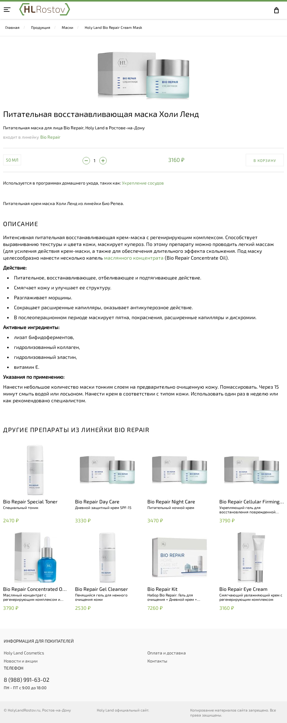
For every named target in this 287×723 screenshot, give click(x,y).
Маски (67, 27)
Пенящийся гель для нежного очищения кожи (101, 597)
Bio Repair (50, 137)
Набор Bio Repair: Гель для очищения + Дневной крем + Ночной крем (172, 597)
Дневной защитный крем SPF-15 (103, 507)
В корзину (264, 160)
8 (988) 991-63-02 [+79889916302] (26, 679)
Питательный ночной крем (170, 507)
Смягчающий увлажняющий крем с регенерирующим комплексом (250, 597)
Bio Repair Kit (162, 589)
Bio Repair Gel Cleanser (101, 589)
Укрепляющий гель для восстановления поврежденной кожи (247, 509)
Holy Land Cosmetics (24, 652)
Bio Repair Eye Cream (243, 589)
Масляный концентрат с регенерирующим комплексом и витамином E (31, 597)
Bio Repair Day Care (97, 501)
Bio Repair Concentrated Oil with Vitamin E (34, 589)
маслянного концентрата (134, 258)
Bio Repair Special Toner (30, 501)
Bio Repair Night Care (171, 501)
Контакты (157, 660)
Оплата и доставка (166, 652)
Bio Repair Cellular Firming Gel (249, 501)
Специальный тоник (20, 507)
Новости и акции (21, 660)
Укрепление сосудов (143, 182)
